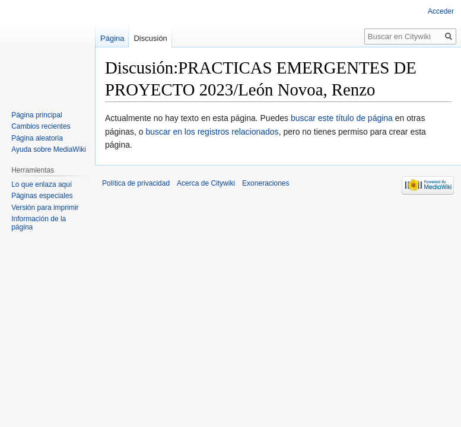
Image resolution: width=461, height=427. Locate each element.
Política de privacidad (136, 183)
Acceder (441, 11)
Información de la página (38, 223)
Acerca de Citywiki (206, 183)
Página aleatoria (37, 138)
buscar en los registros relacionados (212, 131)
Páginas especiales (41, 196)
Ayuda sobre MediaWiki (48, 149)
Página (112, 38)
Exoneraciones (265, 183)
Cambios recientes (40, 126)
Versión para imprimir (44, 207)
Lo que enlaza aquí (41, 184)
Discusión (150, 38)
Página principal (36, 115)
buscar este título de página (342, 118)
